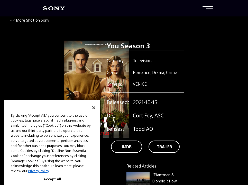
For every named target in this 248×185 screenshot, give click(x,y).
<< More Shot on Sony (29, 19)
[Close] (93, 112)
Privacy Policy (38, 176)
